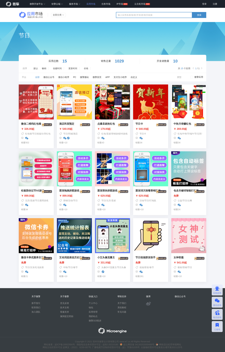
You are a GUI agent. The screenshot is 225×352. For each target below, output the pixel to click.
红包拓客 (39, 267)
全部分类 (58, 15)
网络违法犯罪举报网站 (168, 344)
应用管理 (93, 312)
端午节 (193, 134)
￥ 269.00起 (189, 129)
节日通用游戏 (41, 200)
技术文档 (64, 307)
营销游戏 (115, 134)
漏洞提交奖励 (66, 316)
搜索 (199, 15)
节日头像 (121, 267)
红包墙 (28, 134)
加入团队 (36, 312)
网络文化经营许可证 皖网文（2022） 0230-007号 (67, 347)
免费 (189, 196)
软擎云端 (57, 4)
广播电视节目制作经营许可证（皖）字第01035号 (115, 347)
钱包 (91, 307)
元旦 (27, 200)
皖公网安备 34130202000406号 (137, 344)
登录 (204, 4)
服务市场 (74, 4)
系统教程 (122, 307)
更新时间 (72, 68)
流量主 (113, 267)
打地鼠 (153, 200)
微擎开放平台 (37, 4)
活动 (70, 200)
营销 (65, 200)
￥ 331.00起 (112, 262)
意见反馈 (64, 303)
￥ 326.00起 (36, 129)
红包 (103, 134)
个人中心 (93, 303)
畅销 (44, 68)
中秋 (65, 267)
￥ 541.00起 (189, 262)
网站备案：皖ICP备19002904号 (59, 344)
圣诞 (108, 134)
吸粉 (180, 267)
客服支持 (64, 312)
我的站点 (93, 316)
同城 (70, 134)
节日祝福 (36, 134)
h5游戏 (124, 134)
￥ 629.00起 (112, 196)
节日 (65, 134)
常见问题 (122, 312)
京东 (32, 267)
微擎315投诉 (95, 320)
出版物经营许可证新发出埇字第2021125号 (161, 347)
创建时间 (57, 68)
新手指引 (36, 303)
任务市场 (106, 4)
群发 (147, 267)
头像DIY (105, 267)
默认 (36, 68)
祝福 (142, 267)
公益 (180, 200)
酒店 (75, 134)
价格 (86, 68)
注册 (215, 4)
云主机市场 (139, 4)
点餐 (190, 200)
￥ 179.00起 (112, 129)
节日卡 (143, 134)
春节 (75, 267)
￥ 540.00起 (74, 129)
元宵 (199, 134)
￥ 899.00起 (36, 196)
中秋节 (186, 134)
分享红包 (46, 134)
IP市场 (120, 4)
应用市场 (91, 4)
